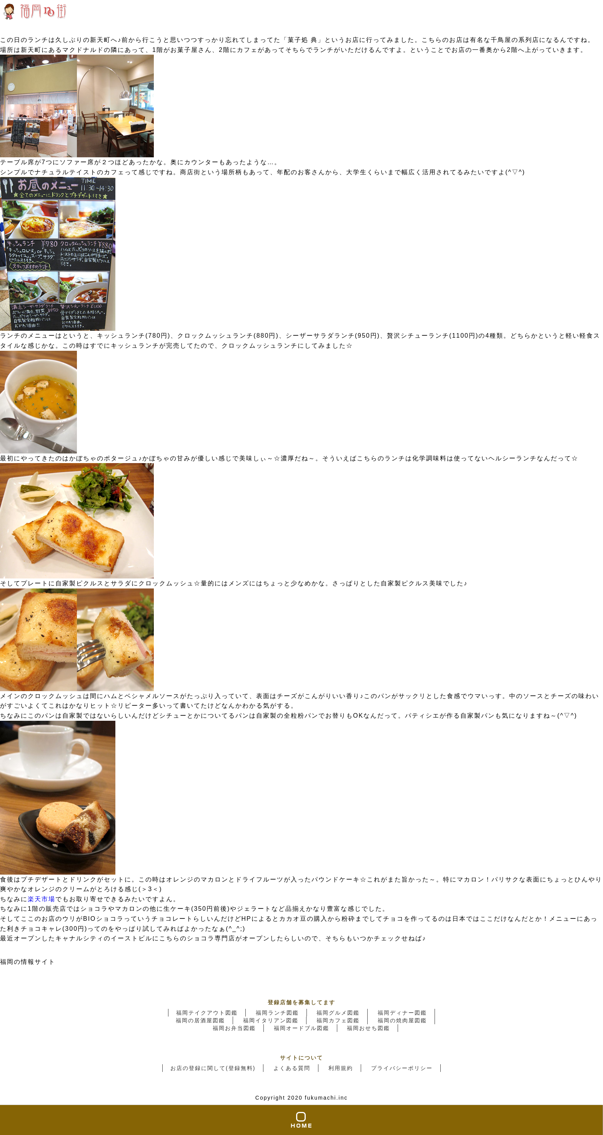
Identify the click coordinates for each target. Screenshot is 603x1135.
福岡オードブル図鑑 (301, 1028)
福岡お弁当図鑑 (234, 1028)
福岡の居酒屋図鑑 (200, 1020)
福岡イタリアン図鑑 (270, 1020)
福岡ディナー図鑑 (402, 1013)
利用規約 (340, 1068)
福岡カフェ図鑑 (338, 1020)
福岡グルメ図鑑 (338, 1013)
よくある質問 (291, 1068)
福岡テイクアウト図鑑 (207, 1013)
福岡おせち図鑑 (368, 1028)
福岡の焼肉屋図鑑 (402, 1020)
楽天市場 (41, 899)
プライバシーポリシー (402, 1068)
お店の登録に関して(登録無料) (212, 1068)
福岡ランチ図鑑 (277, 1013)
